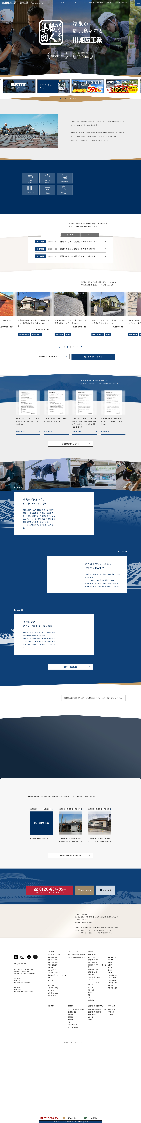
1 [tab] (65, 98)
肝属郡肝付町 (112, 1112)
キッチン (50, 1114)
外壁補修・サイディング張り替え (97, 1100)
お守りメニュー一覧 (54, 1089)
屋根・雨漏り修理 (53, 1096)
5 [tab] (75, 98)
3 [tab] (70, 98)
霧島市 (110, 1096)
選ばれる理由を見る (70, 768)
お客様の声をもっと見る (70, 506)
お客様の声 (100, 3)
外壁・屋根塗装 (52, 1099)
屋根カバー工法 (52, 1094)
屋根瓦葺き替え (52, 1091)
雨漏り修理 (91, 1108)
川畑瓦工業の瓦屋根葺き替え (76, 1091)
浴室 (49, 1112)
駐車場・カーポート (54, 1106)
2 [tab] (67, 402)
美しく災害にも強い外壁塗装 (76, 1089)
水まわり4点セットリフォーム (57, 1109)
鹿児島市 (110, 1094)
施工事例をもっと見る (93, 412)
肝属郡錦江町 (112, 1114)
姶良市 (110, 1099)
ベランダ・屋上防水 (94, 1111)
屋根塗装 (50, 1101)
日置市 (110, 1101)
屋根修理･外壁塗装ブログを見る (70, 979)
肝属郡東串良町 (112, 1109)
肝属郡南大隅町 (112, 1117)
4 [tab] (73, 98)
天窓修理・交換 (92, 1106)
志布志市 (110, 1119)
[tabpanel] (53, 86)
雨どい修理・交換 (93, 1103)
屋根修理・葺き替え (94, 1094)
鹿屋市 (110, 1106)
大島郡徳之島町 (112, 1122)
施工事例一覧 (92, 1089)
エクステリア (52, 1104)
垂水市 (110, 1104)
